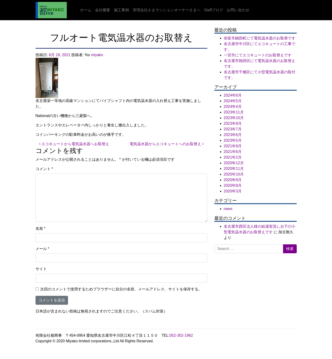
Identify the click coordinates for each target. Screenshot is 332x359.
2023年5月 (233, 140)
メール (42, 249)
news (228, 209)
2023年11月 (234, 112)
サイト (41, 269)
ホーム (85, 10)
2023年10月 (234, 118)
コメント (44, 169)
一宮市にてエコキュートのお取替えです (258, 55)
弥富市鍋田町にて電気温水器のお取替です (259, 38)
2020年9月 (233, 180)
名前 (41, 228)
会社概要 (102, 10)
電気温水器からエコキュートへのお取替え (167, 144)
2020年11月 (234, 169)
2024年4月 (233, 107)
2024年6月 (233, 95)
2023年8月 (233, 123)
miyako (97, 55)
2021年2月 (233, 157)
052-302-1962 (181, 335)
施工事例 (121, 10)
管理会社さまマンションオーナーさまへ (166, 10)
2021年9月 (233, 146)
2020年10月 (234, 174)
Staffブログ (213, 10)
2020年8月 (233, 185)
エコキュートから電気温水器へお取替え (74, 144)
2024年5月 (233, 101)
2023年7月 (233, 129)
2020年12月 (234, 163)
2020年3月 (233, 191)
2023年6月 (233, 135)
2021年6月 (233, 152)
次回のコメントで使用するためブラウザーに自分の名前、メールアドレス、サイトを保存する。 (121, 289)
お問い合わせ (238, 10)
